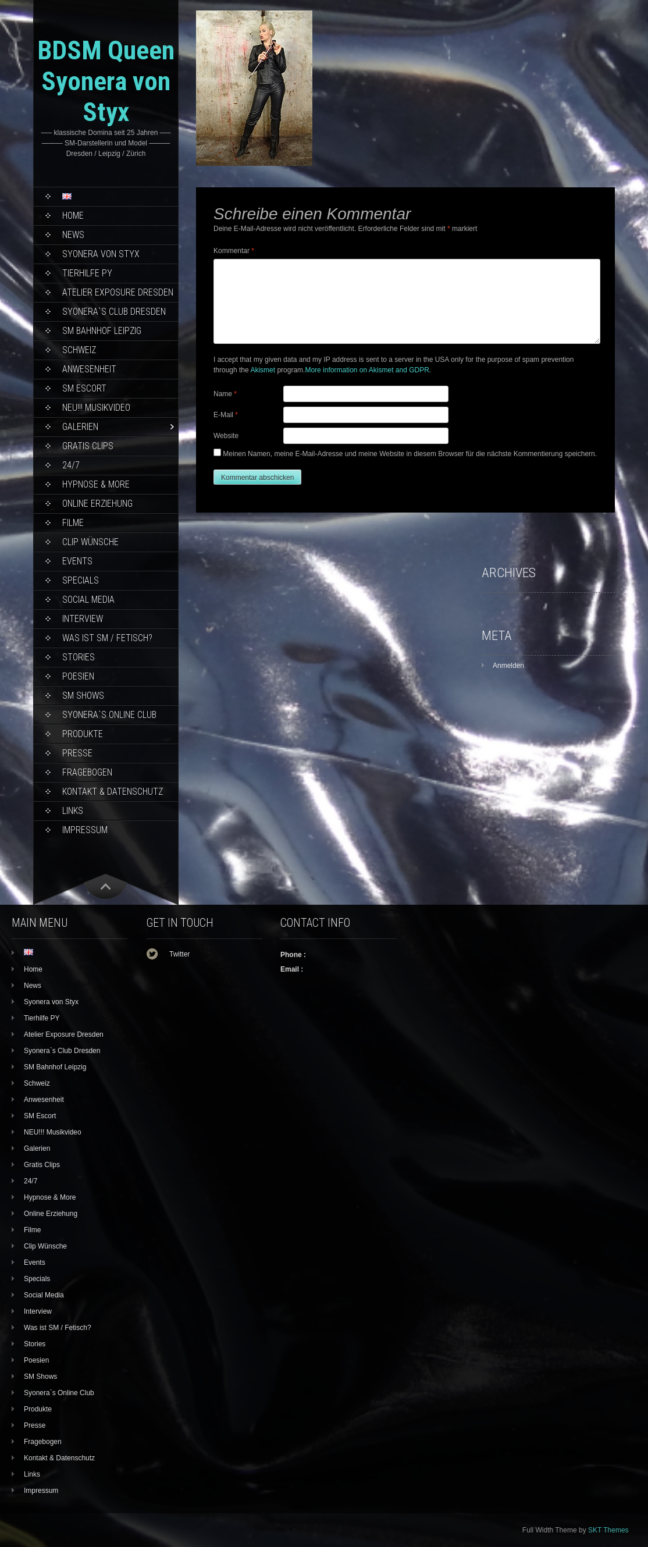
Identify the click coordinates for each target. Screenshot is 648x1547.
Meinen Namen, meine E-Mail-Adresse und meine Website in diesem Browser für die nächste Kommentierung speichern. (410, 454)
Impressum (85, 829)
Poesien (78, 676)
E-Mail (225, 415)
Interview (82, 618)
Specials (80, 580)
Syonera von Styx (101, 253)
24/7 (71, 465)
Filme (73, 522)
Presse (77, 753)
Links (72, 810)
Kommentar (233, 251)
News (73, 234)
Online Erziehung (97, 503)
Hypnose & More (96, 484)
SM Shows (83, 695)
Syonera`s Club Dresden (114, 311)
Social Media (88, 599)
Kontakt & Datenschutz (112, 791)
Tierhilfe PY (87, 273)
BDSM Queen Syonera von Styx (106, 81)
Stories (78, 657)
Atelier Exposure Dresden (117, 292)
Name (225, 394)
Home (73, 215)
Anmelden (508, 666)
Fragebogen (87, 772)
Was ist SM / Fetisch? (107, 637)
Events (77, 561)
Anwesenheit (89, 369)
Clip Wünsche (90, 541)
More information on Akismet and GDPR (367, 370)
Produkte (82, 733)
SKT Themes (608, 1530)
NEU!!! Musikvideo (96, 407)
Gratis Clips (87, 445)
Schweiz (79, 349)
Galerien (80, 426)
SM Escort (84, 388)
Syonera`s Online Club (109, 714)
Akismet (262, 370)
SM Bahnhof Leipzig (101, 330)
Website (225, 436)
